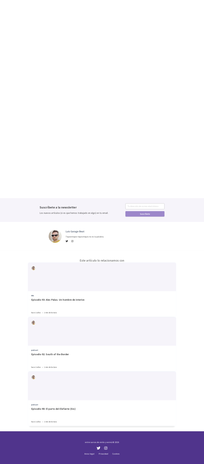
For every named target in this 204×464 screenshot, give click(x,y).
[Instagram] (72, 241)
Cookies (116, 453)
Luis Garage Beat (75, 231)
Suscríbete (145, 214)
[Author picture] (55, 236)
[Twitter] (67, 241)
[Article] (102, 277)
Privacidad (103, 453)
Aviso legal (89, 453)
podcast (34, 350)
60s (32, 295)
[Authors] (33, 268)
